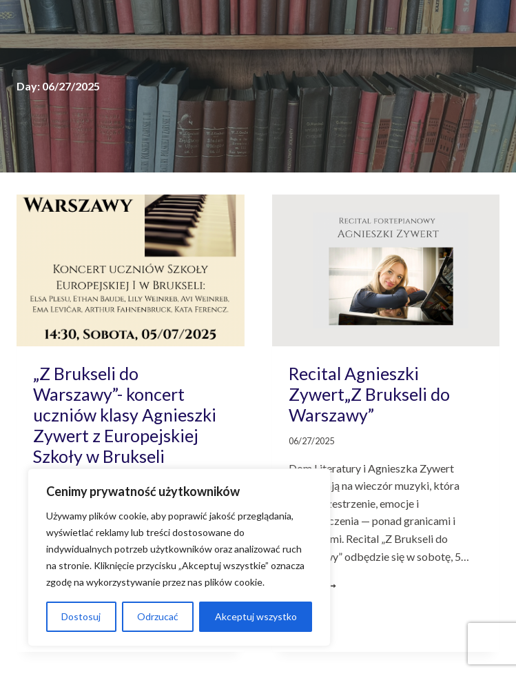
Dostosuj (81, 616)
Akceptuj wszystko (256, 616)
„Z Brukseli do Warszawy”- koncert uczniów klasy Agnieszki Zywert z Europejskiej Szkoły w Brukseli (124, 414)
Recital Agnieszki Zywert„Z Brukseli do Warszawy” (369, 394)
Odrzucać (157, 616)
